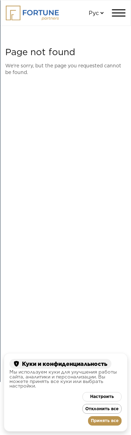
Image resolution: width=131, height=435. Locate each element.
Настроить (102, 396)
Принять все (105, 420)
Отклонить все (102, 409)
